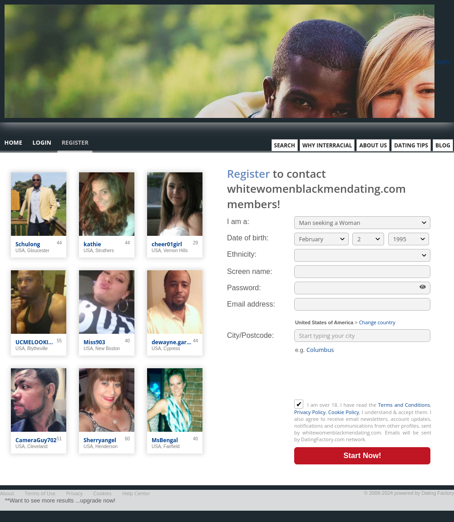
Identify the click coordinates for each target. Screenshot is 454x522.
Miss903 (94, 342)
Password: (244, 288)
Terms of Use (40, 493)
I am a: (238, 221)
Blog (442, 145)
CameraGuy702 (35, 440)
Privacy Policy (310, 412)
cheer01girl (167, 244)
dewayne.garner (172, 342)
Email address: (251, 304)
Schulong (27, 244)
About (7, 493)
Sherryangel (100, 440)
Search (284, 145)
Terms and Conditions (404, 404)
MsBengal (165, 440)
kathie (92, 244)
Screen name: (249, 271)
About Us (373, 145)
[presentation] (363, 377)
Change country (377, 322)
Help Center (136, 493)
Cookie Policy (343, 412)
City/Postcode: (250, 335)
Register (75, 142)
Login (441, 61)
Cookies (103, 493)
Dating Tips (411, 145)
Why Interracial (327, 145)
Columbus (320, 350)
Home (13, 142)
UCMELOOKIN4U (36, 342)
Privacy (74, 493)
